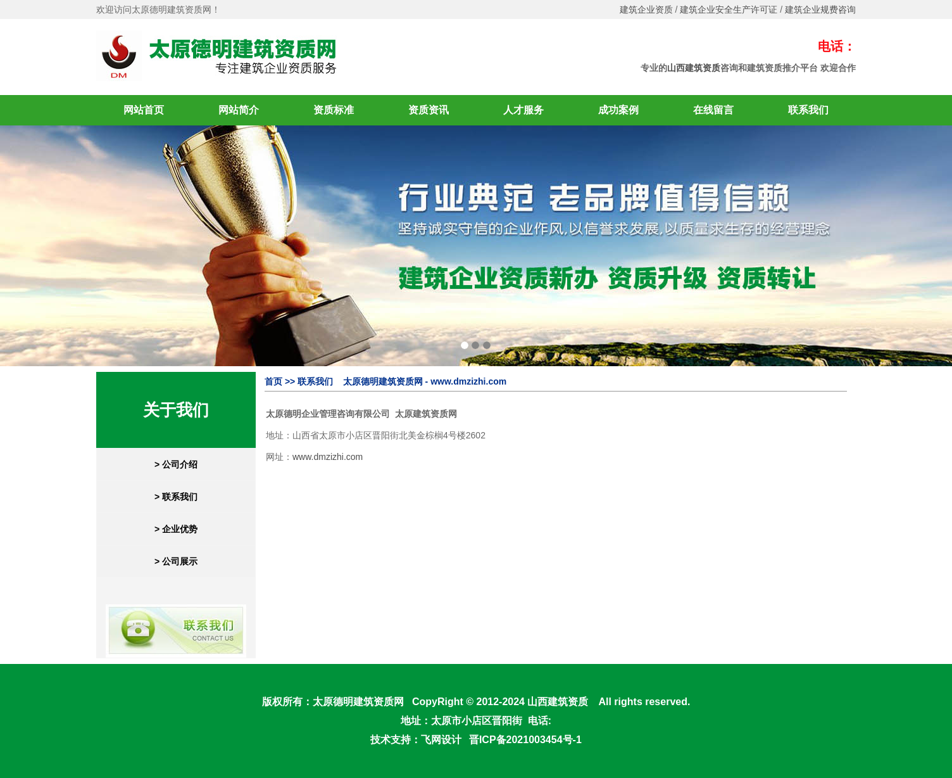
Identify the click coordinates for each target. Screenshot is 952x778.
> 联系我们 (175, 497)
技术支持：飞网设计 (415, 739)
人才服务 (523, 110)
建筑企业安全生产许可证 (728, 9)
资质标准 (333, 110)
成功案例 (618, 110)
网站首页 (143, 110)
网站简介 (238, 110)
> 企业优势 (175, 529)
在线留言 (713, 110)
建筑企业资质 (646, 9)
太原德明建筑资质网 (358, 701)
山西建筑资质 (693, 68)
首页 (273, 381)
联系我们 (808, 110)
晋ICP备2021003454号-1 (525, 739)
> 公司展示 (175, 561)
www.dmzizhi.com (327, 457)
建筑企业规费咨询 (820, 9)
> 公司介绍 (175, 464)
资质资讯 (428, 110)
